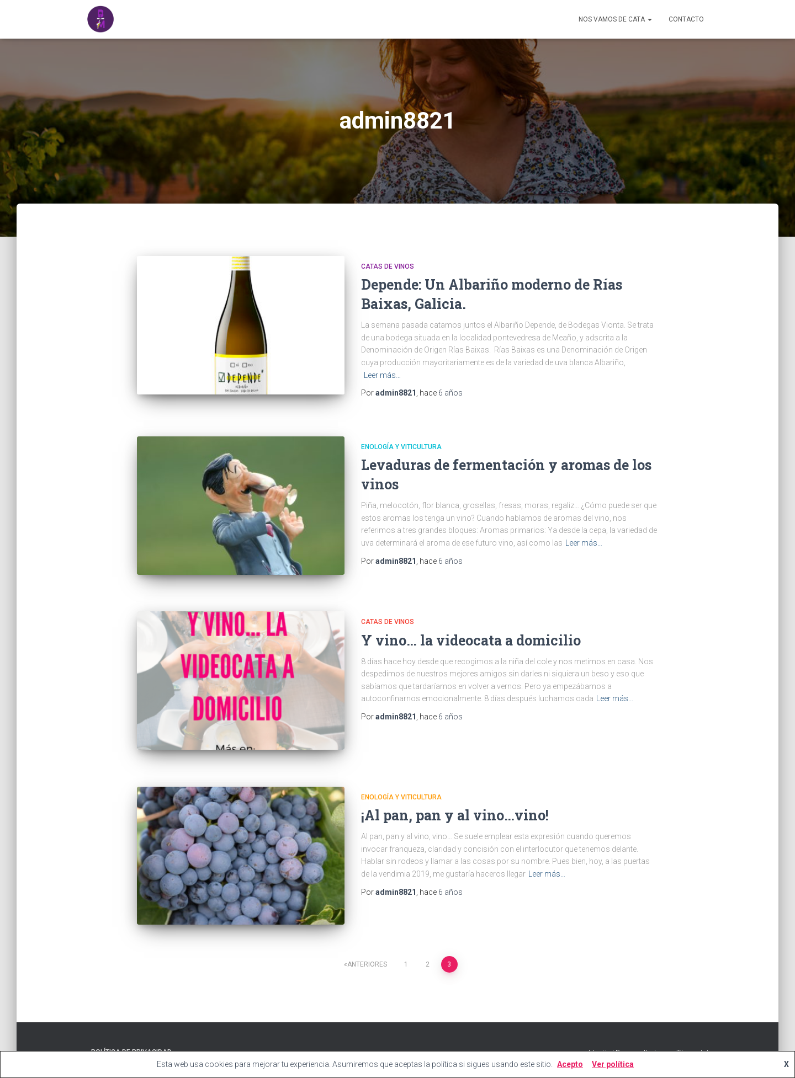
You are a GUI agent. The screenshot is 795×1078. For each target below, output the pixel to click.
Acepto (570, 1064)
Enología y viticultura (401, 447)
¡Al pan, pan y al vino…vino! (455, 815)
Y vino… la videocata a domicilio (471, 640)
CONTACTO (686, 19)
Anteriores (367, 964)
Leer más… (382, 375)
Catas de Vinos (387, 266)
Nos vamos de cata (615, 19)
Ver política (613, 1064)
